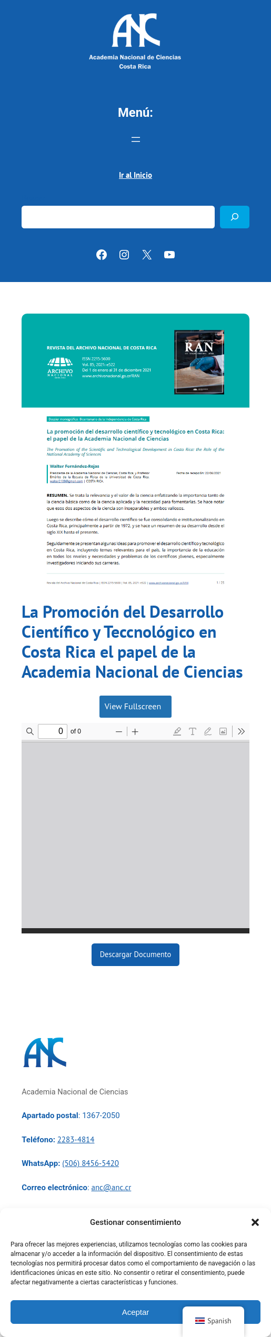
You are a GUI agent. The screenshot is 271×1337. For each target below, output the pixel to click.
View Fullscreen (133, 706)
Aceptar (135, 1312)
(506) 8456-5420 (90, 1163)
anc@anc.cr (111, 1187)
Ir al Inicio (135, 175)
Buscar (33, 198)
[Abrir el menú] (135, 139)
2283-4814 (76, 1139)
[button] (255, 1222)
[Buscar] (234, 217)
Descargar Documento (136, 954)
